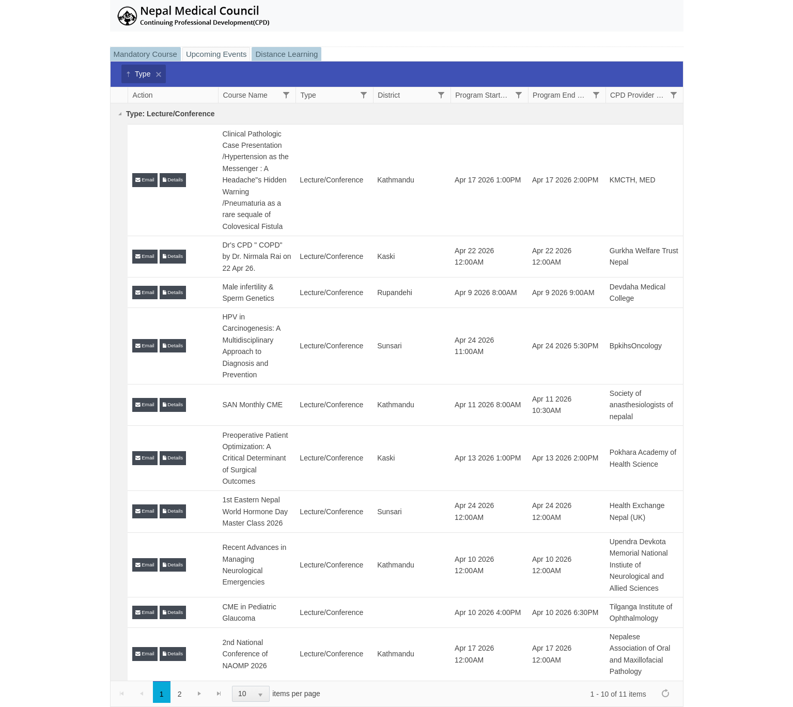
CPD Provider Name (637, 95)
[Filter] (286, 94)
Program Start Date (482, 95)
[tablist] (396, 377)
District (389, 95)
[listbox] (251, 694)
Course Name (245, 95)
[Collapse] (120, 114)
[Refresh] (665, 693)
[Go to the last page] (219, 693)
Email (144, 180)
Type (137, 74)
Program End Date (560, 95)
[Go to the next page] (199, 693)
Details (173, 180)
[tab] (146, 54)
